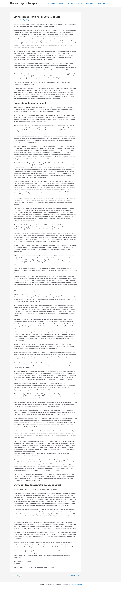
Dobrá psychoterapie (23, 3)
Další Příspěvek (75, 576)
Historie (63, 3)
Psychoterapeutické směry (76, 3)
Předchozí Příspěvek (16, 576)
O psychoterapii (54, 3)
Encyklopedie (91, 3)
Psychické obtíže (104, 3)
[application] (58, 3)
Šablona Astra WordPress (75, 584)
